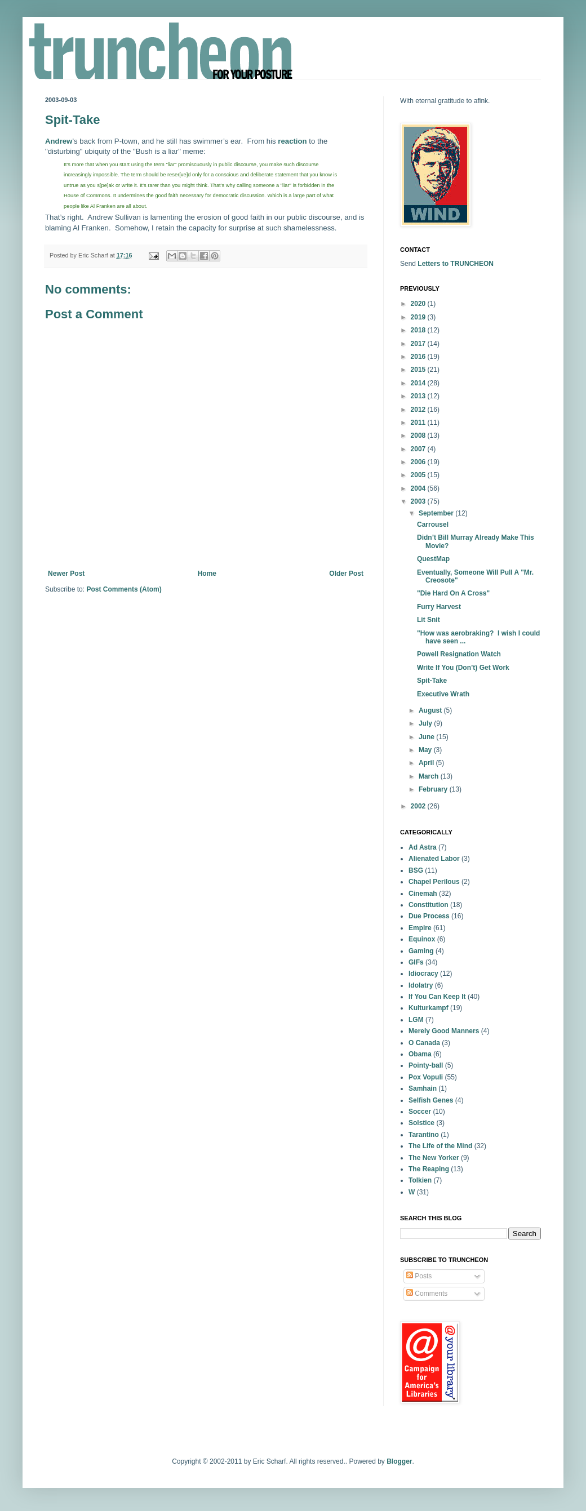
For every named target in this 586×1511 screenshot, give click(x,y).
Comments (426, 1293)
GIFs (416, 962)
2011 (419, 422)
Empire (420, 928)
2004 (419, 488)
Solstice (421, 1123)
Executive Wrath (443, 694)
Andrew (58, 141)
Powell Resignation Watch (459, 654)
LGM (416, 1020)
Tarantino (424, 1135)
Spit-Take (432, 681)
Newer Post (66, 573)
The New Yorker (434, 1158)
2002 (419, 806)
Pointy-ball (426, 1065)
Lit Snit (428, 620)
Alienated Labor (434, 859)
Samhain (423, 1088)
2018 (419, 330)
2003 (419, 501)
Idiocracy (423, 973)
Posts (419, 1276)
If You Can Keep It (437, 997)
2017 (419, 344)
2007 (419, 449)
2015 (419, 370)
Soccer (420, 1112)
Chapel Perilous (434, 882)
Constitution (429, 905)
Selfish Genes (431, 1100)
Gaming (421, 951)
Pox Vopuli (426, 1077)
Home (207, 573)
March (430, 776)
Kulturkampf (429, 1008)
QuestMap (433, 559)
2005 (419, 475)
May (426, 750)
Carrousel (433, 524)
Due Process (429, 916)
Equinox (422, 939)
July (426, 723)
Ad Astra (423, 847)
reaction (292, 141)
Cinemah (423, 893)
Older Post (346, 573)
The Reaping (429, 1169)
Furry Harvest (439, 607)
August (431, 710)
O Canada (424, 1043)
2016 (419, 357)
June (427, 737)
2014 (419, 383)
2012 (419, 410)
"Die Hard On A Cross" (453, 593)
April (427, 763)
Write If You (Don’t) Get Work (463, 668)
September (437, 513)
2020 (419, 304)
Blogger (399, 1461)
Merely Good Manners (444, 1031)
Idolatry (421, 985)
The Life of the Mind (440, 1146)
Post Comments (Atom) (123, 589)
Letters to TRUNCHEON (456, 264)
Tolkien (420, 1180)
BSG (416, 870)
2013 (419, 396)
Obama (420, 1054)
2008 (419, 435)
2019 (419, 317)
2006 (419, 462)
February (434, 789)
